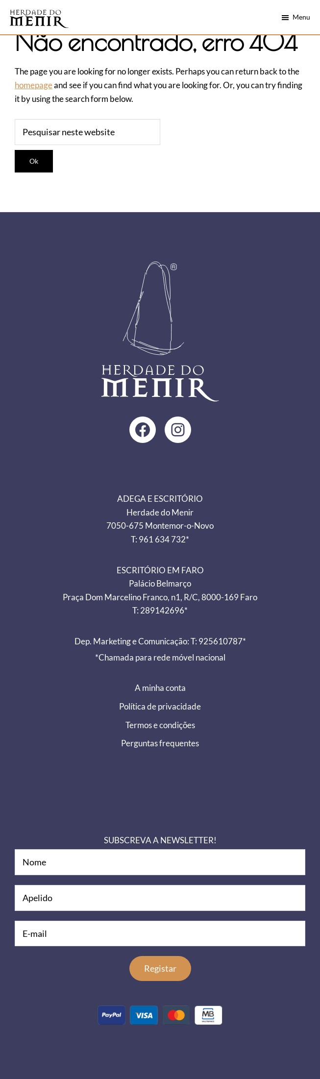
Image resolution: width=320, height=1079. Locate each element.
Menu (301, 17)
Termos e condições (160, 725)
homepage (33, 85)
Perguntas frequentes (160, 743)
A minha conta (160, 688)
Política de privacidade (160, 706)
